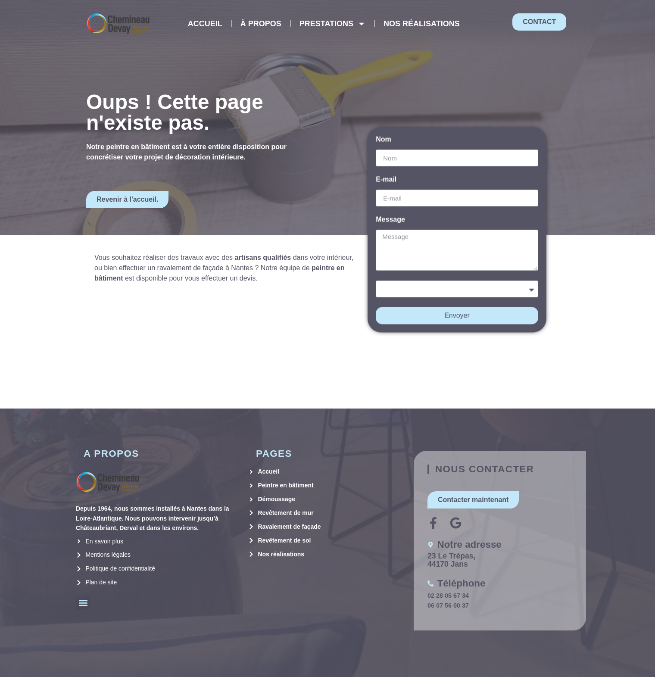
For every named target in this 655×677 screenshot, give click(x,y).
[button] (83, 603)
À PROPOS (260, 23)
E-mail (386, 172)
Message (390, 212)
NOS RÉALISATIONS (422, 23)
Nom (383, 132)
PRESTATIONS (332, 24)
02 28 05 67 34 (448, 595)
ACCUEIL (205, 23)
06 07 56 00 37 (448, 605)
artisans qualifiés (263, 257)
